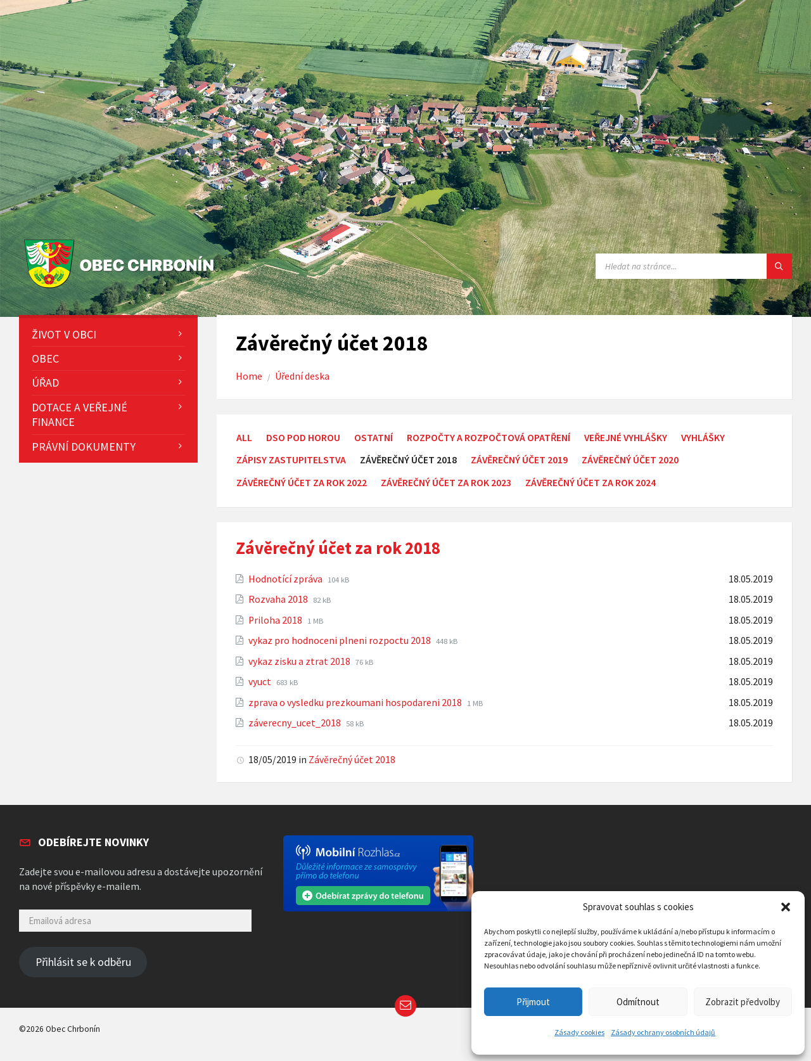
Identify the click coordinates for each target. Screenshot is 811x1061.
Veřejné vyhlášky (625, 438)
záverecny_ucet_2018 (295, 723)
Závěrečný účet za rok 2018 (338, 547)
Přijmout (533, 1002)
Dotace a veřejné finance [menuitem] (79, 414)
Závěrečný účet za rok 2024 (590, 483)
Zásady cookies (579, 1032)
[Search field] (694, 266)
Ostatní (373, 438)
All (244, 438)
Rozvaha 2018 (279, 599)
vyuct (260, 682)
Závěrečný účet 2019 (519, 460)
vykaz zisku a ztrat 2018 (300, 661)
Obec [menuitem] (45, 358)
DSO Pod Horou (303, 438)
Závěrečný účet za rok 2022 (301, 483)
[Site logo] (122, 288)
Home (249, 376)
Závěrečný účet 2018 (352, 760)
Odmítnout (638, 1002)
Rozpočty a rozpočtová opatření (488, 438)
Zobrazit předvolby (742, 1002)
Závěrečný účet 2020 (630, 460)
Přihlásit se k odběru (83, 962)
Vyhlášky (703, 438)
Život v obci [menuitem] (64, 334)
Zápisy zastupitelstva (291, 460)
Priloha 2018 (276, 620)
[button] (785, 907)
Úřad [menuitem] (45, 382)
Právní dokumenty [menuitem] (84, 446)
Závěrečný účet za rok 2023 (446, 483)
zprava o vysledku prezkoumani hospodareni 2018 (356, 703)
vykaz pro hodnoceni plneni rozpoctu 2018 (340, 640)
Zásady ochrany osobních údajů (663, 1032)
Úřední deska (302, 376)
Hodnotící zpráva (286, 579)
